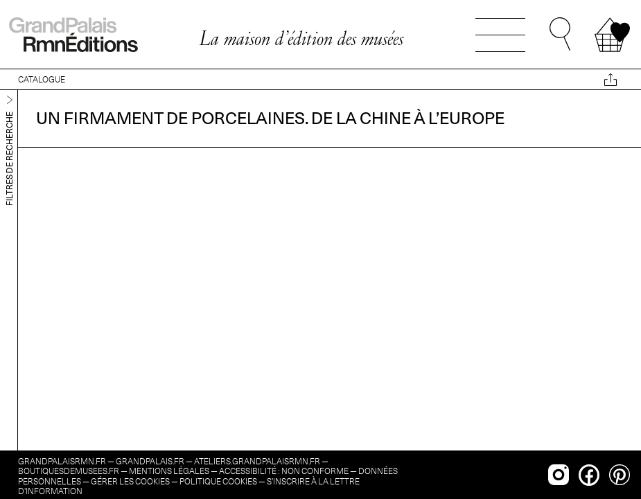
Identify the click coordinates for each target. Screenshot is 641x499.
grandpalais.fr (150, 461)
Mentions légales (169, 471)
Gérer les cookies (130, 481)
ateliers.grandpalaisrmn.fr (257, 461)
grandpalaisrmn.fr (62, 461)
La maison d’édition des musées (301, 38)
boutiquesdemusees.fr (68, 471)
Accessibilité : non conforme (284, 471)
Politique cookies (218, 481)
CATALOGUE (41, 79)
